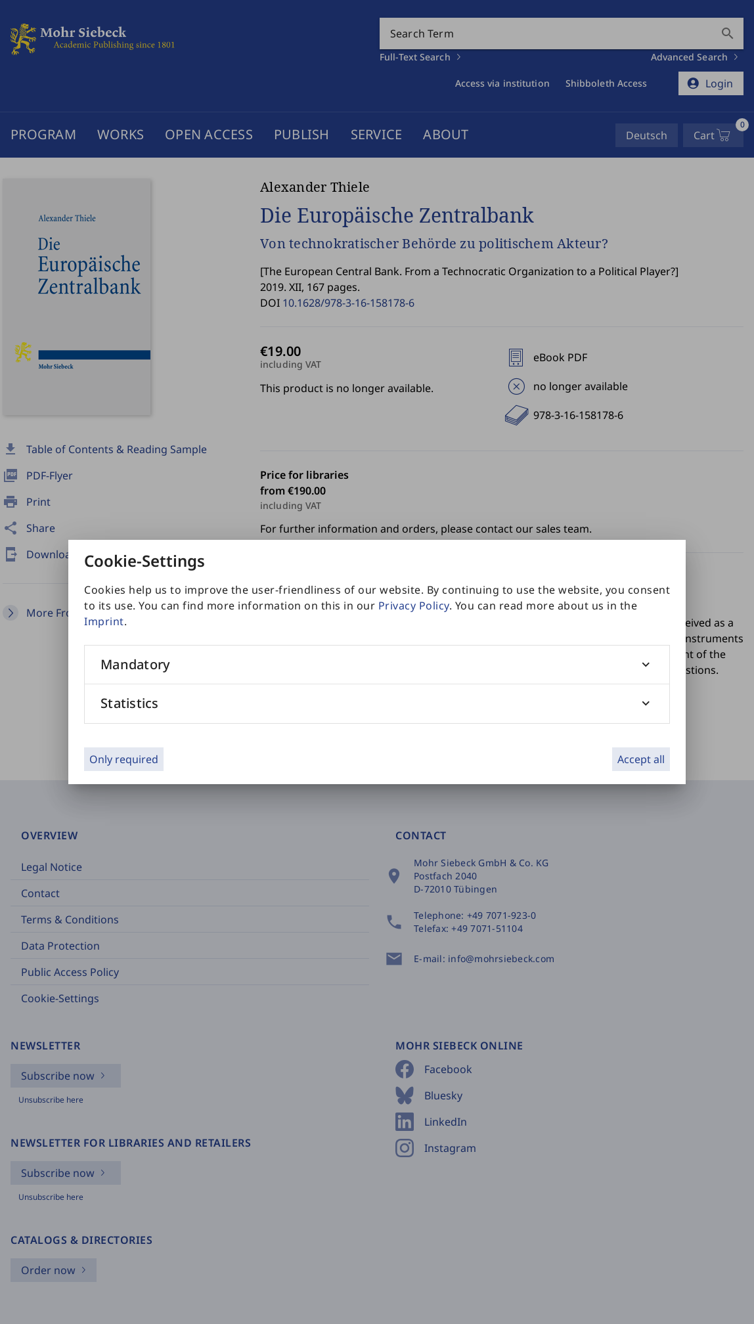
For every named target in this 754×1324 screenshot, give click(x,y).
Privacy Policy (413, 605)
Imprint (104, 621)
